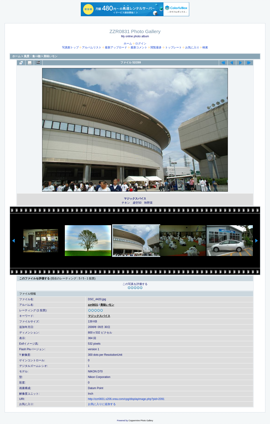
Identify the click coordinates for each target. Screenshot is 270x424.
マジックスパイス (99, 316)
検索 (205, 47)
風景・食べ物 (32, 56)
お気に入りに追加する (102, 404)
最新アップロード (116, 47)
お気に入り (192, 47)
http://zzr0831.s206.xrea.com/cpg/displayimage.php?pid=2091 (126, 399)
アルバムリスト (91, 47)
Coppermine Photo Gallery (141, 420)
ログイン (140, 43)
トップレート (173, 47)
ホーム (128, 43)
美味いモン (50, 56)
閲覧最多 (156, 47)
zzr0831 (93, 304)
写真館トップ (70, 47)
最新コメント (139, 47)
